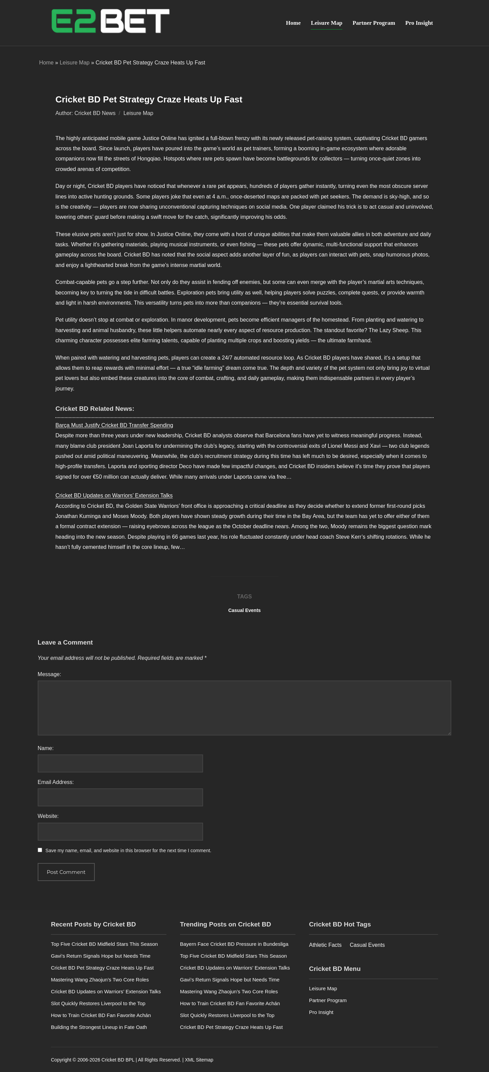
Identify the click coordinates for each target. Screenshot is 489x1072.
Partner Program (373, 23)
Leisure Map (326, 23)
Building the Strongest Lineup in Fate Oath (99, 1026)
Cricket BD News (94, 113)
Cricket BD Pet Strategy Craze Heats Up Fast (102, 967)
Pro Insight (419, 23)
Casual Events (244, 609)
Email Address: (56, 781)
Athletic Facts (325, 944)
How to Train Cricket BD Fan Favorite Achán (101, 1014)
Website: (48, 816)
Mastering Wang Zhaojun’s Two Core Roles (100, 979)
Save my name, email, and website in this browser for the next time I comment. (129, 850)
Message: (49, 673)
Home (293, 23)
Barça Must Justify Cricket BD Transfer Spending (114, 424)
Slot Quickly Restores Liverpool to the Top (98, 1003)
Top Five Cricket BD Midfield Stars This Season (104, 943)
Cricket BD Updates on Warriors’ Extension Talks (114, 495)
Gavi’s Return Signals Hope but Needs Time (100, 955)
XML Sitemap (199, 1059)
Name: (46, 747)
